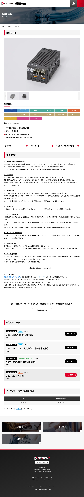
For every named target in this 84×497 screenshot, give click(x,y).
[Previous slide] (5, 96)
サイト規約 (40, 486)
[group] (12, 96)
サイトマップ (31, 486)
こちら (18, 409)
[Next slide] (79, 96)
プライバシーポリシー (50, 486)
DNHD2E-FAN (40, 277)
